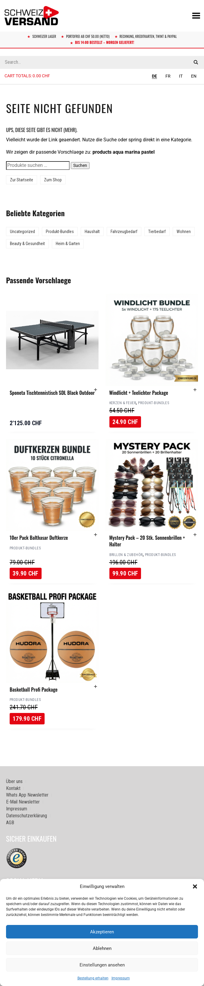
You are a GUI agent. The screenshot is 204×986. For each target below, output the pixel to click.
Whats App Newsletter (27, 795)
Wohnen (184, 231)
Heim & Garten (68, 243)
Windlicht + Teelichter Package (138, 392)
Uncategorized (22, 231)
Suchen (80, 165)
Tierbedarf (157, 231)
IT (181, 76)
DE (154, 76)
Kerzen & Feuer (122, 403)
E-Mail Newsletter (23, 802)
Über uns (14, 781)
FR (168, 76)
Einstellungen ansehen (102, 965)
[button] (195, 886)
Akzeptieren (102, 932)
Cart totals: (27, 75)
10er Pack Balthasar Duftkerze (39, 537)
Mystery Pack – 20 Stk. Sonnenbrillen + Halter (147, 541)
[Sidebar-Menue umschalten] (102, 84)
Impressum (120, 978)
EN (193, 76)
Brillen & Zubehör (126, 555)
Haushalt (92, 231)
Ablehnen (102, 948)
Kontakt (13, 788)
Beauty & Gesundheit (27, 243)
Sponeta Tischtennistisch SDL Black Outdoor (52, 392)
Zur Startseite (21, 179)
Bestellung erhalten (92, 978)
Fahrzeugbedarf (124, 231)
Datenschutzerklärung (26, 816)
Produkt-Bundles (60, 231)
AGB (10, 822)
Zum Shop (53, 179)
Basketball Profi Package (34, 689)
